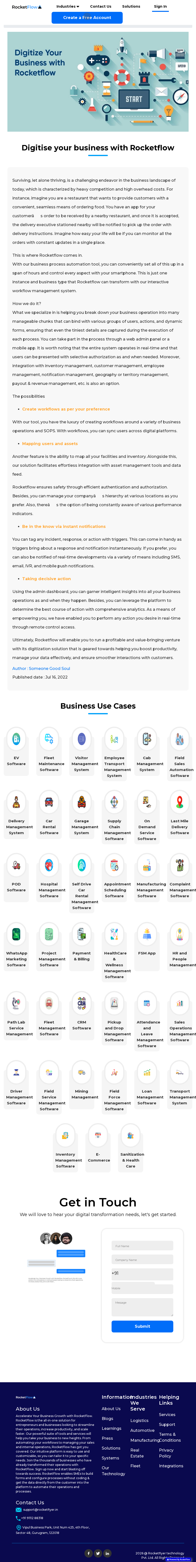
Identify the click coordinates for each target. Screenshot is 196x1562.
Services (167, 1414)
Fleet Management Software (52, 1028)
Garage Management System (85, 827)
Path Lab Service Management (19, 1028)
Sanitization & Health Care (132, 1160)
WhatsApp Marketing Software (16, 959)
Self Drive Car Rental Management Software (85, 896)
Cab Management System (150, 763)
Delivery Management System (19, 827)
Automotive (142, 1430)
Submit (142, 1326)
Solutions (131, 6)
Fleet (135, 1466)
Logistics (139, 1420)
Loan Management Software (150, 1097)
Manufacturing (145, 1440)
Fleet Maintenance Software (51, 763)
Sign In (160, 6)
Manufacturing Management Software (151, 890)
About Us (111, 1408)
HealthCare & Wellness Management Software (117, 965)
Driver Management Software (19, 1097)
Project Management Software (52, 959)
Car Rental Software (49, 827)
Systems (110, 1458)
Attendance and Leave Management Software (150, 1034)
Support (167, 1424)
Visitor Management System (85, 763)
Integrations (171, 1466)
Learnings (111, 1428)
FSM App (147, 953)
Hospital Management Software (52, 890)
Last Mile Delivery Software (179, 827)
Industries (67, 6)
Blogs (107, 1418)
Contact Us (100, 6)
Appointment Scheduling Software (117, 890)
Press (107, 1438)
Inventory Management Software (68, 1160)
